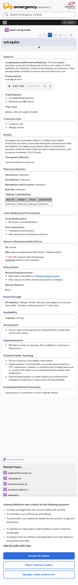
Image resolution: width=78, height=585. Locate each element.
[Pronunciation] (30, 86)
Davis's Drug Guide (18, 30)
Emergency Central (29, 5)
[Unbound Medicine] (70, 5)
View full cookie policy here (17, 545)
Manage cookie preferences (39, 574)
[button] (69, 22)
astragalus (11, 42)
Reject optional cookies (39, 565)
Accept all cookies (39, 555)
